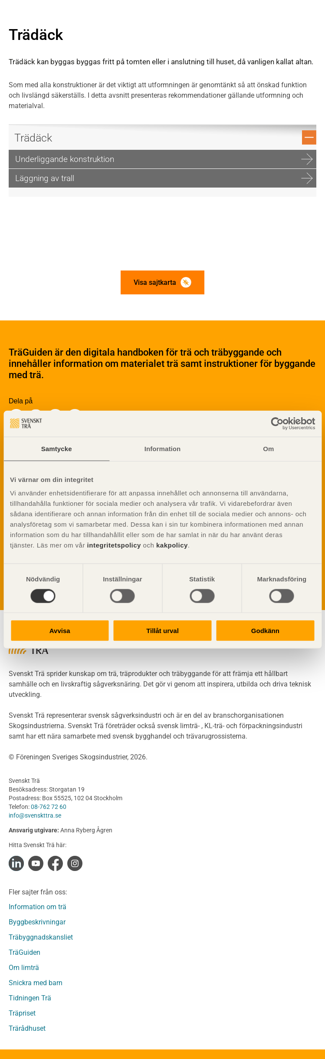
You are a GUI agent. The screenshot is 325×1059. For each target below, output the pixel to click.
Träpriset (22, 1013)
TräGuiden (24, 952)
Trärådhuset (27, 1028)
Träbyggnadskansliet (41, 937)
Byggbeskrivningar (37, 922)
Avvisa (59, 630)
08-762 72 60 (48, 806)
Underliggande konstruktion (164, 159)
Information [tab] (162, 448)
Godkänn (265, 630)
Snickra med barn (35, 983)
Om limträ (24, 967)
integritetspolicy (113, 545)
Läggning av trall (164, 178)
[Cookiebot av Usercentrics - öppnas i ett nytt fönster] (277, 423)
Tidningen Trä (30, 998)
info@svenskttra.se (35, 815)
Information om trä (37, 907)
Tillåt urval (162, 630)
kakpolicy (172, 545)
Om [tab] (268, 448)
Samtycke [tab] (56, 448)
